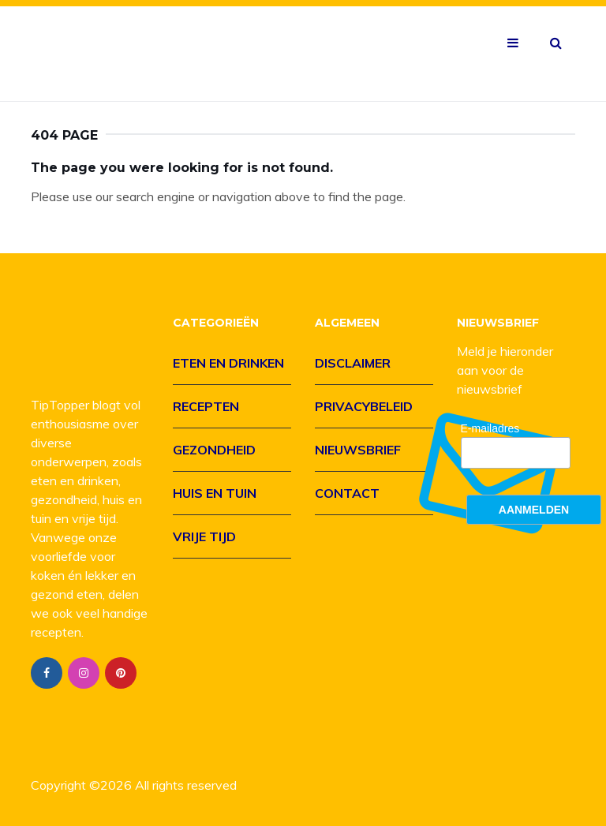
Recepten (206, 406)
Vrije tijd (204, 536)
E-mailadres (490, 428)
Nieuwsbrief (358, 450)
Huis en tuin (214, 493)
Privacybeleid (364, 406)
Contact (347, 493)
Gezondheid (214, 450)
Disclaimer (353, 363)
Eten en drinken (228, 363)
